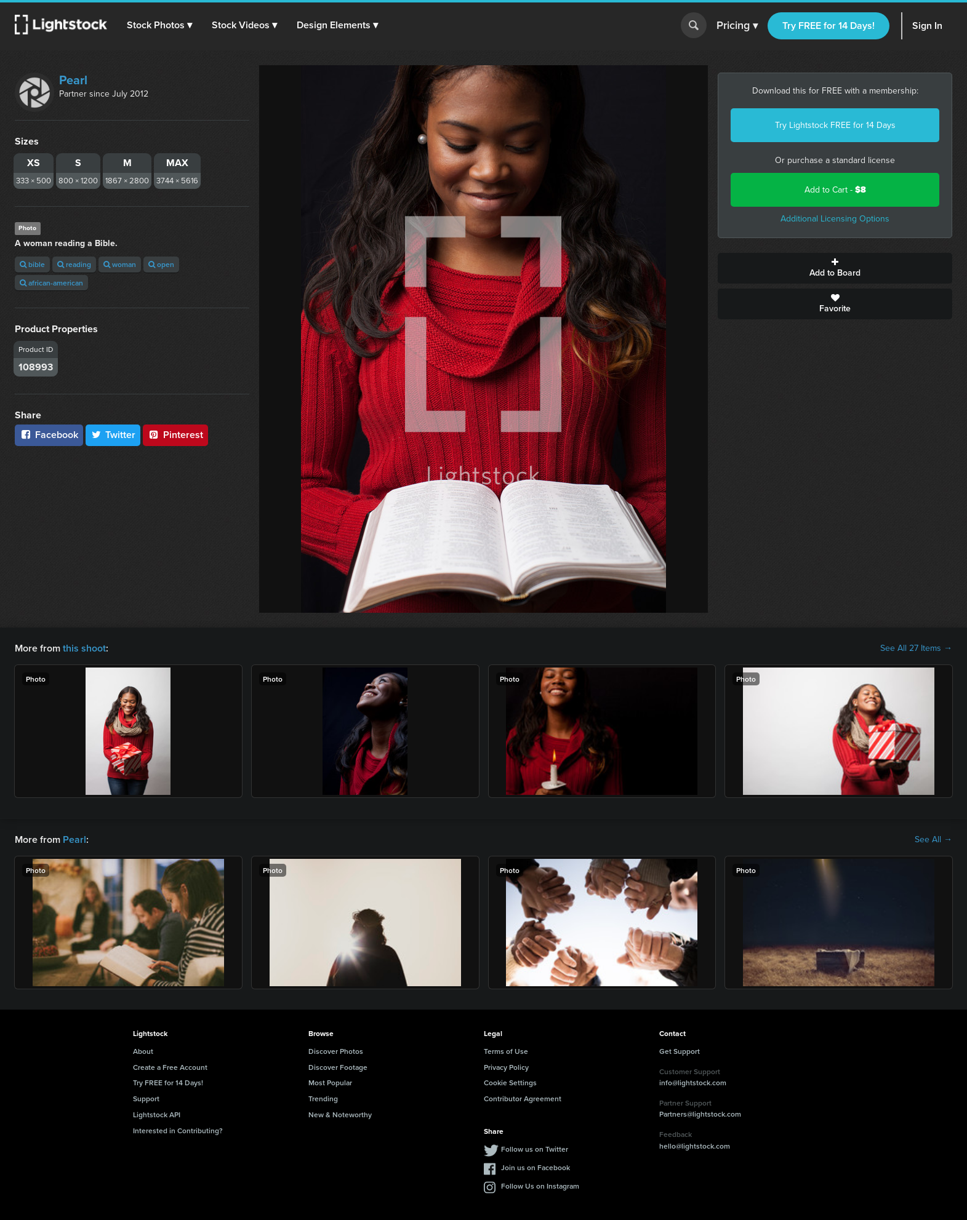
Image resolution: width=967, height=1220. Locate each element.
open (161, 264)
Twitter (113, 435)
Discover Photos (335, 1051)
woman (119, 264)
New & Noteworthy (340, 1114)
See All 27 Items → (916, 648)
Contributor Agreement (522, 1098)
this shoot (84, 648)
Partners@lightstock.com (700, 1114)
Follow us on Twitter (534, 1149)
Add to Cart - (835, 189)
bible (32, 264)
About (143, 1051)
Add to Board (834, 268)
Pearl (73, 80)
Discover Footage (337, 1067)
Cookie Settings (510, 1082)
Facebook (49, 435)
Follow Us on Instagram (540, 1186)
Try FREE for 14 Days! (828, 25)
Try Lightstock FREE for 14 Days (835, 125)
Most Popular (330, 1082)
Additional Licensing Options (834, 218)
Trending (323, 1098)
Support (146, 1098)
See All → (933, 840)
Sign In (927, 25)
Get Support (679, 1051)
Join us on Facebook (535, 1167)
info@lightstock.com (692, 1082)
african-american (51, 282)
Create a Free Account (170, 1067)
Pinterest (175, 435)
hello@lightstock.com (694, 1146)
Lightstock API (156, 1114)
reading (74, 264)
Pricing (737, 25)
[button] (159, 25)
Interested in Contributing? (178, 1130)
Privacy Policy (506, 1067)
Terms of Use (506, 1051)
